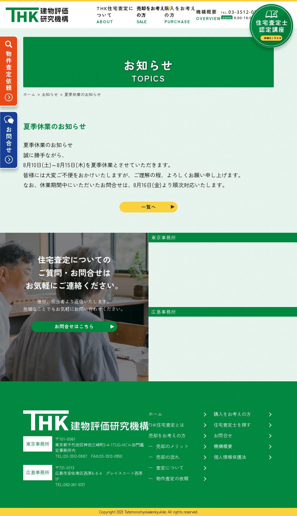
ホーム (155, 414)
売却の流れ (167, 457)
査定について (170, 468)
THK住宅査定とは (166, 425)
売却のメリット (172, 446)
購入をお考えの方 (232, 414)
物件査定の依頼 (172, 479)
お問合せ (223, 435)
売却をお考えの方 (167, 435)
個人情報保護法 (230, 457)
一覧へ (148, 206)
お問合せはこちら (74, 326)
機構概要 (208, 14)
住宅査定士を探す (232, 425)
